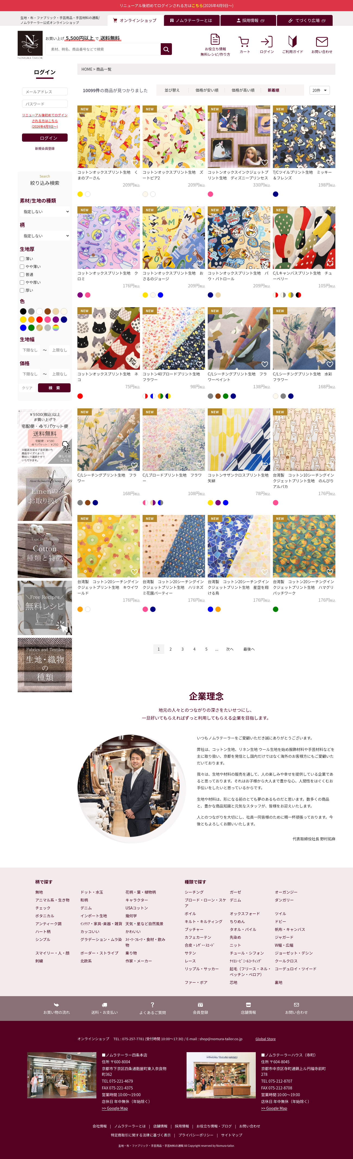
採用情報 (182, 1126)
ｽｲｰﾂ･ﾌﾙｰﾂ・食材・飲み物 (145, 942)
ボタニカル (44, 915)
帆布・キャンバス (290, 929)
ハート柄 (43, 931)
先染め (235, 937)
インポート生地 (93, 915)
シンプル (43, 939)
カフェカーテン (198, 937)
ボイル (190, 913)
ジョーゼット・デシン (294, 953)
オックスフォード (245, 913)
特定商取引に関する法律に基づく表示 (141, 1135)
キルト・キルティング (203, 921)
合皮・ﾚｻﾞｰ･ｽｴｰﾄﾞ (200, 945)
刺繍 (39, 961)
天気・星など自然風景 (144, 923)
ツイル (280, 913)
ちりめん (237, 921)
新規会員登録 (45, 148)
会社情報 (100, 1126)
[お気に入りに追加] (134, 162)
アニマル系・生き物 (52, 900)
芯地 (233, 982)
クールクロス (286, 961)
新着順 (273, 90)
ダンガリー (284, 900)
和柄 (84, 900)
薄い (29, 258)
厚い (29, 290)
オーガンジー (286, 892)
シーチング (194, 892)
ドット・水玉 (91, 892)
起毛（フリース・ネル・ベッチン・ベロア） (250, 971)
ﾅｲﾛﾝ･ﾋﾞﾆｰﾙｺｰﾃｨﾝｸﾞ (246, 961)
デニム (86, 908)
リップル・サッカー (202, 968)
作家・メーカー (138, 961)
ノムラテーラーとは (130, 1126)
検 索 (54, 387)
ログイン (48, 138)
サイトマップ (231, 1135)
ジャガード (284, 937)
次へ (230, 649)
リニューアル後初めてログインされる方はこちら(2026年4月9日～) (44, 121)
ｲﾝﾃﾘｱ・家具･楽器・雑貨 (101, 923)
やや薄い (33, 266)
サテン (190, 953)
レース (190, 961)
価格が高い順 (243, 90)
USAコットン (136, 908)
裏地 (278, 982)
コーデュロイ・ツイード (296, 968)
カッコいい (89, 931)
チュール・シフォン (247, 953)
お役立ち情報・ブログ (214, 1126)
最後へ (249, 649)
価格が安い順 (207, 90)
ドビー (280, 921)
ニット (235, 945)
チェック (43, 908)
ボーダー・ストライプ (99, 953)
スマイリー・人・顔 (52, 953)
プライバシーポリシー (196, 1135)
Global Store (266, 1038)
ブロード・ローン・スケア (205, 902)
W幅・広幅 (284, 945)
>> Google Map (115, 1108)
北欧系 (86, 961)
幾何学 (131, 915)
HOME (86, 69)
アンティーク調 (48, 923)
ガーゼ (235, 892)
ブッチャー (194, 929)
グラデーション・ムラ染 (101, 939)
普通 (29, 274)
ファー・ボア (196, 982)
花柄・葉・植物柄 (140, 892)
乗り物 (131, 953)
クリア (27, 387)
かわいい (133, 931)
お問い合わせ (249, 1126)
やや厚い (33, 282)
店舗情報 (160, 1126)
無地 (39, 892)
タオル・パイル (243, 929)
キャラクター (136, 900)
